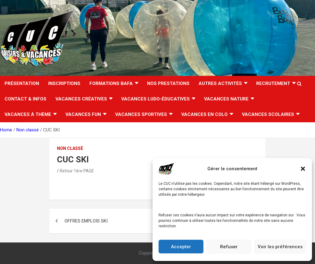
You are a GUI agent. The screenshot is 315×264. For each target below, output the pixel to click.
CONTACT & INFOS (25, 99)
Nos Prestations (168, 83)
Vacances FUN (83, 114)
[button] (303, 169)
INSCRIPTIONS (64, 83)
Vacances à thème (28, 114)
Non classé (70, 148)
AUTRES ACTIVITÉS (220, 83)
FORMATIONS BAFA (111, 83)
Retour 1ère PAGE (77, 170)
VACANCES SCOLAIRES (268, 114)
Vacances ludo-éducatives (155, 99)
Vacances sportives (141, 114)
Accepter (181, 246)
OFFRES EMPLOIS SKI (86, 221)
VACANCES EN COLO (204, 114)
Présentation (22, 83)
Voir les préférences (280, 246)
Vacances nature (226, 99)
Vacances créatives (81, 99)
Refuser (229, 246)
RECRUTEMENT (273, 83)
